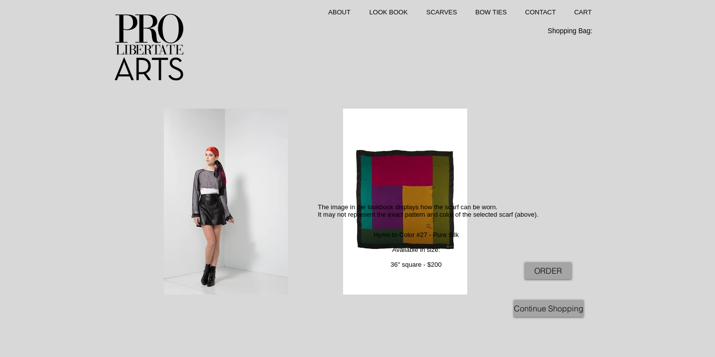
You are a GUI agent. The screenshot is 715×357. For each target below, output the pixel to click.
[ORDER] (548, 270)
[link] (575, 31)
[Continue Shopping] (548, 308)
